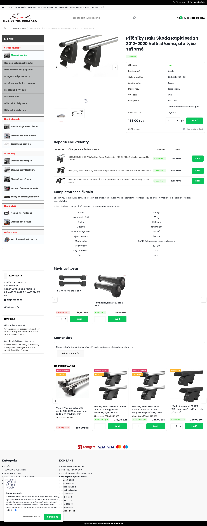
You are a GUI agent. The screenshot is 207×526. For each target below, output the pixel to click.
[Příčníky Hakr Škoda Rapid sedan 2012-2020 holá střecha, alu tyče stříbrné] (86, 56)
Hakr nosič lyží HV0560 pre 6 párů (108, 304)
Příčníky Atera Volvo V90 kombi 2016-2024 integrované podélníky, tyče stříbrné (110, 409)
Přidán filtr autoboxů (14, 325)
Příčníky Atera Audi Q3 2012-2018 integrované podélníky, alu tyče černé (186, 409)
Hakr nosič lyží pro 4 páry (68, 291)
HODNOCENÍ (98, 7)
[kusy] (173, 120)
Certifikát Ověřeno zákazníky (19, 341)
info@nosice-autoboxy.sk (80, 473)
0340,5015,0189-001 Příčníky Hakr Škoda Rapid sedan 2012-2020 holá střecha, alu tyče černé (110, 170)
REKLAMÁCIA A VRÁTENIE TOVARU (74, 7)
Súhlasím (52, 516)
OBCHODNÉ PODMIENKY (25, 7)
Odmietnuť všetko (31, 517)
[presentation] (56, 67)
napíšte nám (14, 299)
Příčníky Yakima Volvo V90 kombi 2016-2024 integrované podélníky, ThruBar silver (71, 411)
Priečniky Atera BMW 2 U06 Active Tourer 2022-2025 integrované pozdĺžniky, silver (147, 409)
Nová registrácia (197, 2)
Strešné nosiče (19, 28)
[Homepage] (3, 7)
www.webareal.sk (114, 523)
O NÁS (9, 7)
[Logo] (20, 18)
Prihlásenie (180, 2)
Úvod (6, 28)
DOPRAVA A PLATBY (47, 7)
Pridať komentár (70, 353)
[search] (134, 18)
